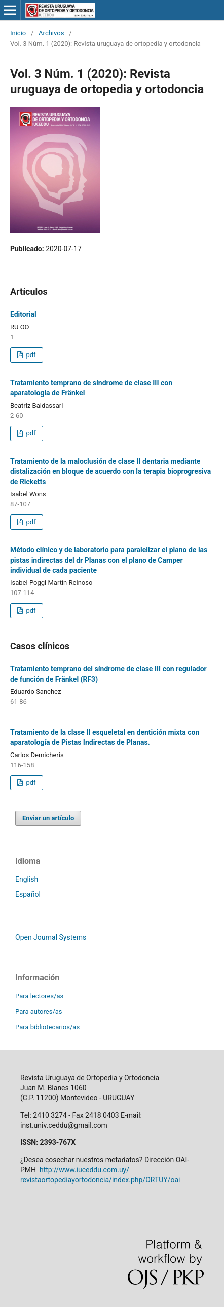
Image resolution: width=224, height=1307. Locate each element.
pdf (29, 355)
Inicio (18, 33)
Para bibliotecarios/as (47, 1027)
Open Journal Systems (50, 937)
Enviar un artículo (48, 818)
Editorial (23, 314)
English (26, 879)
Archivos (51, 33)
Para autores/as (38, 1011)
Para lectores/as (39, 996)
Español (28, 894)
